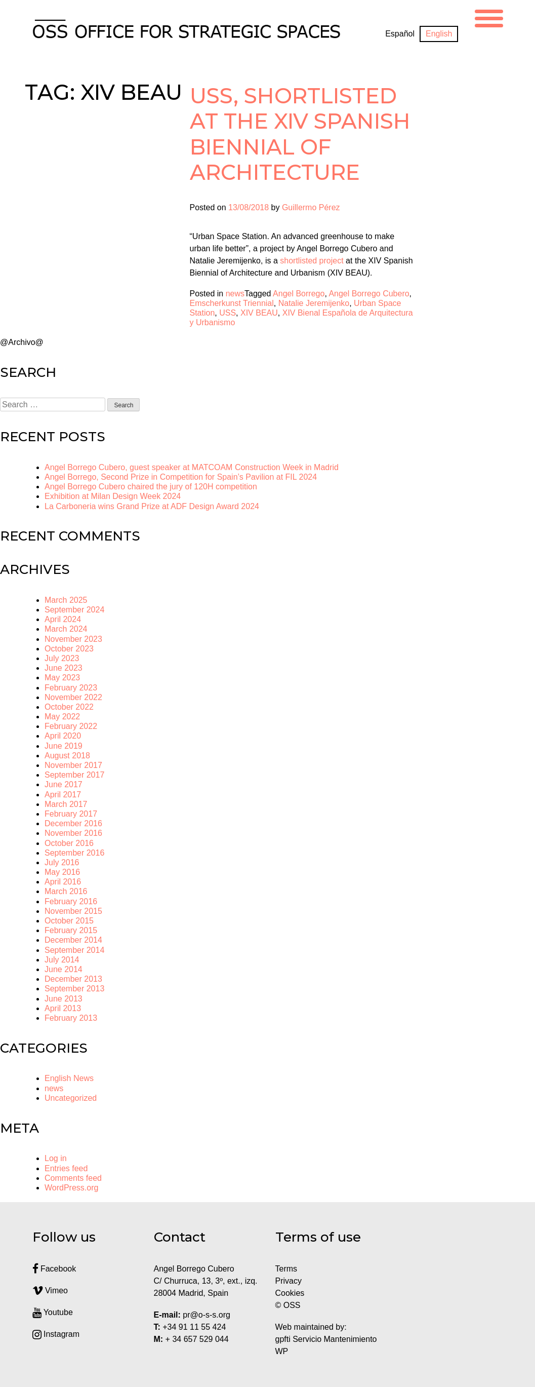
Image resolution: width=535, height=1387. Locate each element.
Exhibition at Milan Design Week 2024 (113, 496)
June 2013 (64, 998)
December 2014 (73, 940)
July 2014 (62, 959)
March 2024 (66, 629)
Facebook (54, 1268)
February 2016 (71, 901)
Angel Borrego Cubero (368, 293)
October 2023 (69, 648)
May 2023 (62, 677)
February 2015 (71, 930)
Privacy (288, 1281)
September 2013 (74, 988)
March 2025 (66, 600)
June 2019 (64, 746)
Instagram (56, 1334)
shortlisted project (311, 260)
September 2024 (74, 609)
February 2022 (71, 726)
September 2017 (74, 774)
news (235, 293)
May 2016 (62, 872)
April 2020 (63, 735)
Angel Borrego (298, 293)
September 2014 (74, 950)
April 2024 (63, 619)
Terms (286, 1268)
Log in (56, 1158)
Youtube (52, 1312)
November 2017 (73, 765)
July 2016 (62, 862)
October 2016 (69, 843)
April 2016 (63, 881)
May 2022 (62, 716)
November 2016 (73, 833)
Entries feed (66, 1168)
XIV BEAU (259, 313)
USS (227, 313)
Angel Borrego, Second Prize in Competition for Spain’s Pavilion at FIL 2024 (181, 477)
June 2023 (64, 668)
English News (69, 1078)
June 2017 (64, 784)
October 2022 (69, 707)
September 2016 (74, 853)
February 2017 (71, 814)
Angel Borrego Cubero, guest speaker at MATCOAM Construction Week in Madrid (192, 467)
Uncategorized (71, 1098)
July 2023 (62, 658)
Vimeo (50, 1290)
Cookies (290, 1293)
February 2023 (71, 687)
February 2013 (71, 1018)
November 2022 (73, 697)
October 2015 (69, 920)
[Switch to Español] (400, 34)
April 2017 (63, 794)
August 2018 (67, 755)
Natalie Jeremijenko (314, 303)
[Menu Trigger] (489, 17)
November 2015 (73, 911)
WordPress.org (71, 1187)
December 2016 (73, 823)
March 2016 (66, 891)
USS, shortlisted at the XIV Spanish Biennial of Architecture (300, 134)
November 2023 (73, 639)
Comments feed (73, 1178)
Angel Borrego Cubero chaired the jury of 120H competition (151, 486)
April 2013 (63, 1008)
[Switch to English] (439, 34)
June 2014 (64, 969)
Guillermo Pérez (311, 207)
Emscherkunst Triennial (232, 303)
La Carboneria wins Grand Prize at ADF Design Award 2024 (152, 506)
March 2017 (66, 804)
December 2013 (73, 979)
